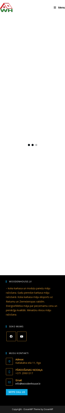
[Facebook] (11, 336)
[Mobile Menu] (59, 7)
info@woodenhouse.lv (27, 383)
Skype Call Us (16, 392)
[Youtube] (22, 336)
